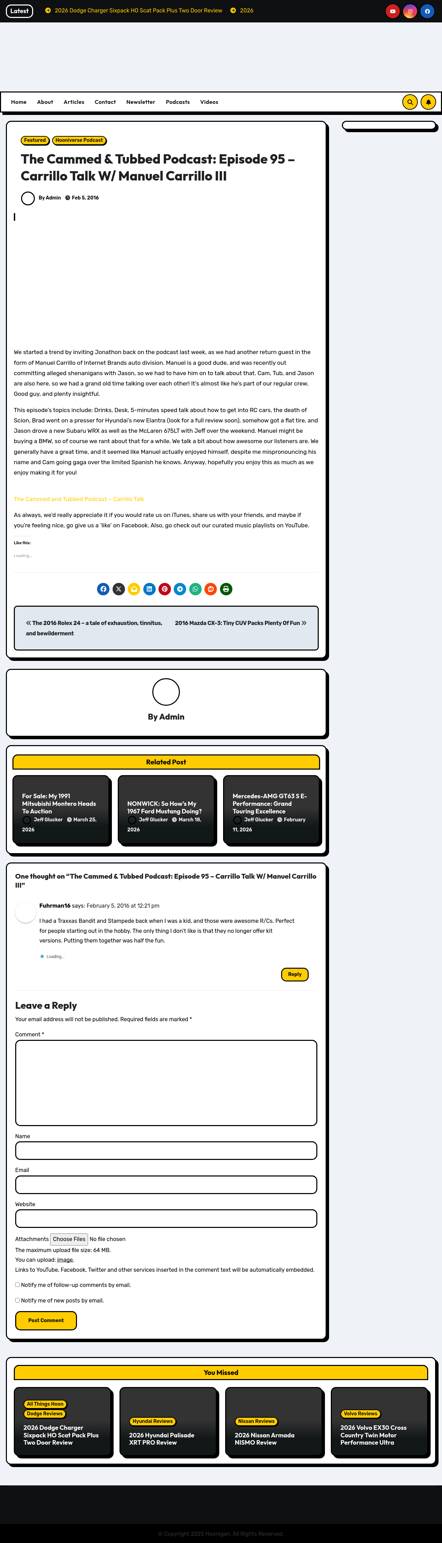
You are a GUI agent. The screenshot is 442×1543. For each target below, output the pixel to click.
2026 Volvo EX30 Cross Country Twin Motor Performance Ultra (373, 1434)
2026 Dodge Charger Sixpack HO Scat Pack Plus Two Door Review (61, 1434)
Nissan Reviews (256, 1421)
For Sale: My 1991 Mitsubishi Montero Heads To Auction (59, 803)
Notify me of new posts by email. (62, 1300)
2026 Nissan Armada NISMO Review (265, 1438)
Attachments (32, 1239)
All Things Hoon (45, 1404)
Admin (171, 716)
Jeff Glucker (43, 820)
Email (22, 1169)
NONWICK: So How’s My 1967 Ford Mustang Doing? (164, 807)
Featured (35, 140)
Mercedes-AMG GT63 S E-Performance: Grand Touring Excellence (270, 803)
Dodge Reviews (45, 1413)
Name (22, 1135)
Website (25, 1203)
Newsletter (140, 101)
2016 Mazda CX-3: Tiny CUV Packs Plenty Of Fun (241, 623)
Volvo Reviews (360, 1413)
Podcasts (178, 101)
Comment (29, 1034)
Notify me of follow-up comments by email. (76, 1284)
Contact (105, 101)
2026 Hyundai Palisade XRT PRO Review (161, 1438)
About (45, 101)
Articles (74, 101)
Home (19, 101)
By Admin (41, 198)
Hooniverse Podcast (79, 140)
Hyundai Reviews (153, 1421)
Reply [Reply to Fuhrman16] (294, 974)
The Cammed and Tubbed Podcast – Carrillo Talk (79, 499)
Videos (209, 101)
